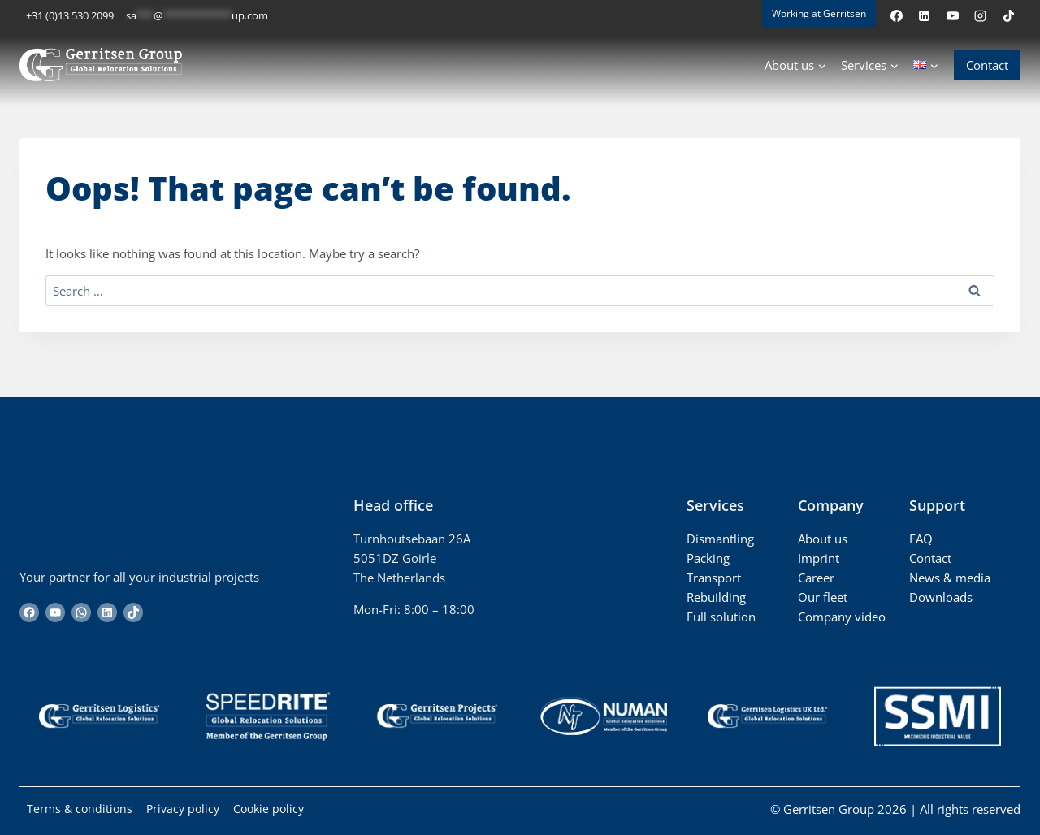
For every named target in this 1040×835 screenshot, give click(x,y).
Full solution (721, 616)
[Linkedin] (924, 15)
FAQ (921, 538)
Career (816, 577)
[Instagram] (980, 15)
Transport (714, 577)
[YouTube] (952, 15)
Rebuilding (716, 597)
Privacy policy (189, 809)
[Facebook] (896, 15)
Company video (842, 616)
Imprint (818, 558)
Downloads (941, 597)
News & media (949, 577)
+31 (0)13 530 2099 (70, 15)
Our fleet (822, 597)
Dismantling (720, 538)
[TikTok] (1008, 15)
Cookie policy (279, 809)
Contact (987, 65)
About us (822, 538)
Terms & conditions (81, 809)
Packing (708, 558)
